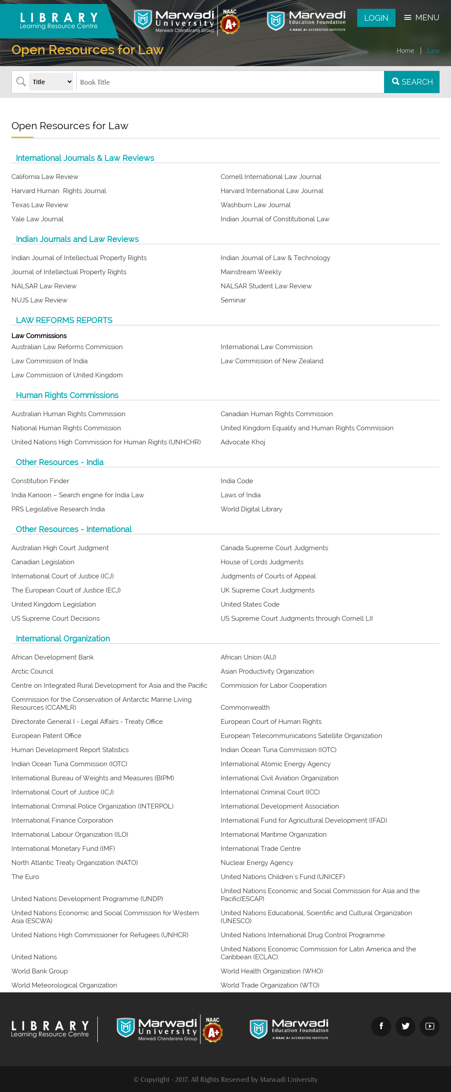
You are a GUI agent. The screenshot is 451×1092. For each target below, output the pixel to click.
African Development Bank (53, 657)
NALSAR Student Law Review (266, 286)
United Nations (35, 957)
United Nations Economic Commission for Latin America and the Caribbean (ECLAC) (318, 953)
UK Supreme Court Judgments (267, 590)
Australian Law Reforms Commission (67, 347)
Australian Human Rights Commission (68, 414)
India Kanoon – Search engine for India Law (77, 495)
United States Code (250, 604)
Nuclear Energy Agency (258, 863)
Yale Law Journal (37, 219)
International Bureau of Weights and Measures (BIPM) (93, 778)
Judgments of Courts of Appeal (268, 576)
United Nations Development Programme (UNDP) (87, 899)
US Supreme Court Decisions (55, 618)
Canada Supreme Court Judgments (274, 548)
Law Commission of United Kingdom (67, 375)
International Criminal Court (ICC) (271, 792)
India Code (237, 481)
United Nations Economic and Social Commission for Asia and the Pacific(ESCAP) (320, 895)
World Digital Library (251, 509)
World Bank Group (40, 971)
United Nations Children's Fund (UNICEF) (284, 877)
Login (376, 17)
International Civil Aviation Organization (280, 778)
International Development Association (281, 806)
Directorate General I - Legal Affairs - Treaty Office (88, 722)
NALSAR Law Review (44, 286)
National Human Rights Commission (66, 428)
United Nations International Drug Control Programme (304, 935)
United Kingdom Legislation (53, 604)
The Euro (26, 877)
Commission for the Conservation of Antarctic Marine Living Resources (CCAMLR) (101, 704)
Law (434, 50)
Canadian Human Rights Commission (277, 414)
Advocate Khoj (243, 442)
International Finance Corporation (63, 820)
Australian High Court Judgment (60, 548)
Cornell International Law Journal (271, 177)
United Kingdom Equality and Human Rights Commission (307, 428)
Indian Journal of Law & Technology (275, 258)
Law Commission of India (49, 361)
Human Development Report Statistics (70, 750)
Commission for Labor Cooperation (274, 685)
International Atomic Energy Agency (277, 764)
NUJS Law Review (39, 300)
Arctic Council (32, 671)
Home (405, 50)
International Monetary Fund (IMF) (64, 849)
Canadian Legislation (42, 562)
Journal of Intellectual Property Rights (68, 272)
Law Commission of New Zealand (272, 361)
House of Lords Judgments (262, 562)
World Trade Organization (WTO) (270, 985)
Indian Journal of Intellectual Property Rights (79, 258)
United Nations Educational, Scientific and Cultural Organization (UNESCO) (316, 917)
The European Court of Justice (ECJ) (66, 590)
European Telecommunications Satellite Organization (301, 736)
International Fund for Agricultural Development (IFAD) (305, 820)
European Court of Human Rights (272, 722)
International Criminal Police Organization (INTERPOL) (93, 806)
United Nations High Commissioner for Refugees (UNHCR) (100, 935)
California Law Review (44, 177)
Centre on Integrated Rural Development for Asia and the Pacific (109, 685)
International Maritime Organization (274, 835)
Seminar (233, 300)
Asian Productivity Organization (267, 671)
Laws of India (241, 495)
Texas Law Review (39, 205)
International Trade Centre (262, 849)
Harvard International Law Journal (272, 191)
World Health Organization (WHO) (272, 971)
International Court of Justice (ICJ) (62, 576)
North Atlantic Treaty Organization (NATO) (75, 863)
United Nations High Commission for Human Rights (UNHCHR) (106, 442)
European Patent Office (47, 736)
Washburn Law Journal (256, 205)
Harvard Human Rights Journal (58, 191)
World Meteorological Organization (65, 985)
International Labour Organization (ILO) (70, 835)
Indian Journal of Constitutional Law (275, 219)
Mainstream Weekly (251, 272)
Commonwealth (246, 708)
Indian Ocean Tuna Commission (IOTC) (279, 750)
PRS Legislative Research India (58, 509)
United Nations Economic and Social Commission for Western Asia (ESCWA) (105, 917)
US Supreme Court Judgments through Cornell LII (297, 618)
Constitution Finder (40, 481)
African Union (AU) (249, 657)
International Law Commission (267, 347)
